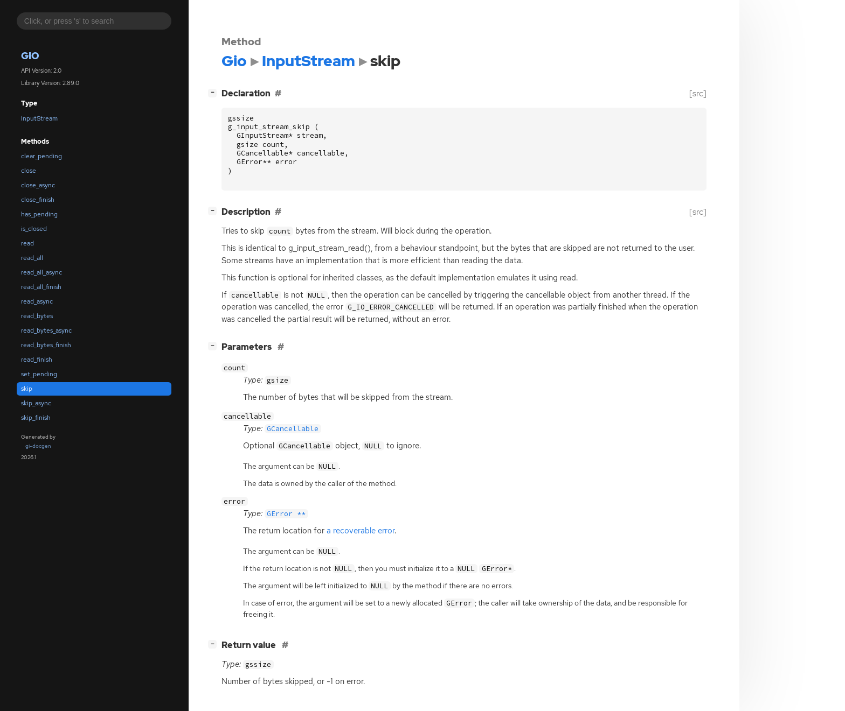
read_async (37, 301)
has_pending (39, 214)
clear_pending (41, 156)
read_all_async (41, 272)
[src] (698, 93)
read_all (32, 258)
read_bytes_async (46, 330)
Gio (30, 55)
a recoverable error (360, 530)
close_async (38, 185)
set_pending (39, 374)
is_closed (34, 228)
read (27, 243)
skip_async (36, 403)
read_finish (36, 359)
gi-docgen (38, 445)
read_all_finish (41, 287)
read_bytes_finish (46, 345)
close (28, 170)
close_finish (37, 199)
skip (26, 388)
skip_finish (36, 417)
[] (214, 92)
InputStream (39, 118)
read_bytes (37, 316)
